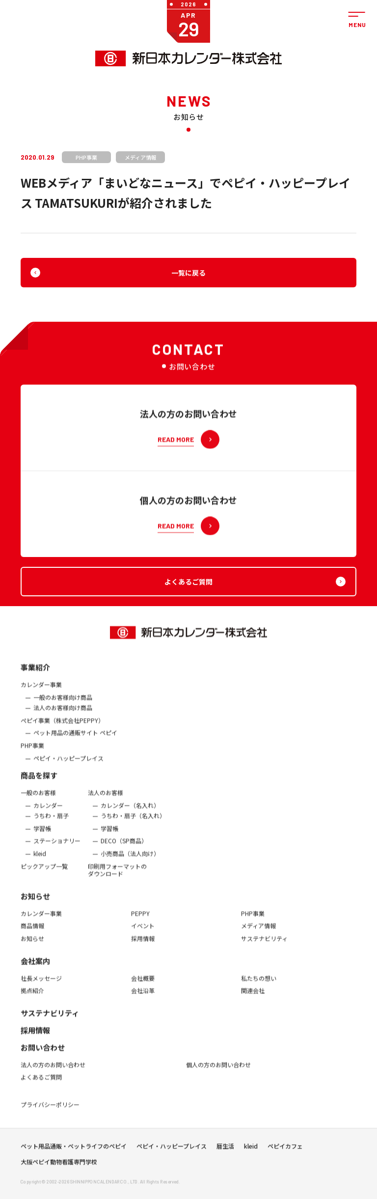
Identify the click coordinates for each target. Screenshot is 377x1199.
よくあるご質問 (41, 1082)
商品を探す (39, 780)
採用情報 (143, 944)
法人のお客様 (105, 798)
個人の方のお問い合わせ (218, 1069)
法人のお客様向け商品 (62, 713)
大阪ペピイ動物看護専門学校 (59, 1164)
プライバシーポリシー (50, 1110)
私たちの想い (258, 983)
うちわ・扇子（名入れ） (133, 821)
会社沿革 (143, 996)
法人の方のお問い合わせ (53, 1069)
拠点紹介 (32, 996)
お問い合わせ (43, 1052)
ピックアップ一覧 (44, 871)
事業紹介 (35, 672)
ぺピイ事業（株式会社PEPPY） (62, 725)
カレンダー (48, 810)
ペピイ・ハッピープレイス (68, 763)
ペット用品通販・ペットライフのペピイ (74, 1148)
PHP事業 (32, 750)
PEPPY (140, 918)
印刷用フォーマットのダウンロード (117, 874)
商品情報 (32, 931)
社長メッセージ (41, 983)
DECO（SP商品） (124, 846)
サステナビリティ (264, 944)
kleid (39, 859)
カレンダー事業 (41, 690)
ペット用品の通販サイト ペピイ (75, 738)
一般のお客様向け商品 (62, 702)
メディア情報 (258, 931)
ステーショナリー (57, 846)
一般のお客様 (38, 798)
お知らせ (35, 900)
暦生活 (225, 1148)
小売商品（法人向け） (130, 859)
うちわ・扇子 (51, 821)
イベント (143, 931)
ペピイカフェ (285, 1148)
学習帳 (42, 833)
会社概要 (143, 983)
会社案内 (35, 965)
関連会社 (253, 996)
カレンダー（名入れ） (130, 810)
